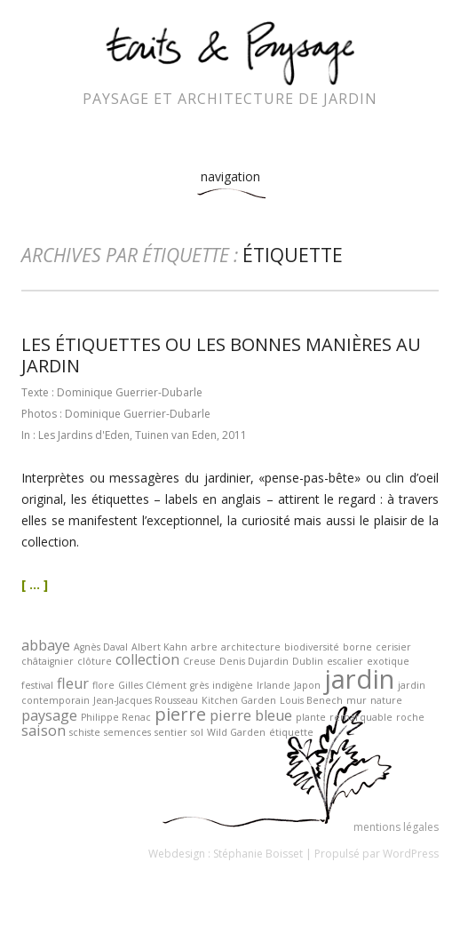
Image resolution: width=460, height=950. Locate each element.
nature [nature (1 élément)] (386, 700)
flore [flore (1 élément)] (103, 685)
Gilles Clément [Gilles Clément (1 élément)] (152, 685)
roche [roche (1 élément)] (410, 717)
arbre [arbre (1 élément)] (204, 647)
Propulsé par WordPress (376, 853)
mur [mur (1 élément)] (356, 700)
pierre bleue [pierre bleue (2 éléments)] (251, 715)
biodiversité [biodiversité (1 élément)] (311, 647)
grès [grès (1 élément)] (199, 685)
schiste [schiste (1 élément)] (84, 732)
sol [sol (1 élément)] (197, 732)
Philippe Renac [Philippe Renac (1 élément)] (116, 717)
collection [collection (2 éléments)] (147, 659)
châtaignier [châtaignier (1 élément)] (47, 661)
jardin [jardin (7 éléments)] (359, 679)
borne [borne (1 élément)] (357, 647)
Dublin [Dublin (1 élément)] (307, 661)
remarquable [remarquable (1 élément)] (361, 717)
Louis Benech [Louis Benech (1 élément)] (311, 700)
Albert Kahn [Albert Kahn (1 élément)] (159, 647)
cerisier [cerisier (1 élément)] (393, 647)
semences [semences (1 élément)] (127, 732)
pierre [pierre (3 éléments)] (180, 714)
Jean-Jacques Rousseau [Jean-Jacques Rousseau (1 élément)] (145, 700)
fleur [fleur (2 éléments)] (73, 683)
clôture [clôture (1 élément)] (94, 661)
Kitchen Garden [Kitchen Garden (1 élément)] (239, 700)
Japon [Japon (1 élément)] (307, 685)
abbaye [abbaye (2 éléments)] (45, 645)
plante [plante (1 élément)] (311, 717)
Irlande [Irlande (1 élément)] (273, 685)
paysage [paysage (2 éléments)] (49, 715)
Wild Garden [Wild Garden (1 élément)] (236, 732)
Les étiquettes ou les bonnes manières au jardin (221, 355)
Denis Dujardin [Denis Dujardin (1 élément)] (254, 661)
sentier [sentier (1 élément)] (171, 732)
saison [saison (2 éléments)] (43, 730)
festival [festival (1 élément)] (37, 685)
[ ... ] (34, 584)
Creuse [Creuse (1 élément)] (199, 661)
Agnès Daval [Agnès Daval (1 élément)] (101, 647)
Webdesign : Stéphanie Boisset (225, 853)
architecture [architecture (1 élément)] (251, 647)
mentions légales (396, 826)
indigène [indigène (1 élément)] (232, 685)
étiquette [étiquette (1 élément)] (291, 732)
